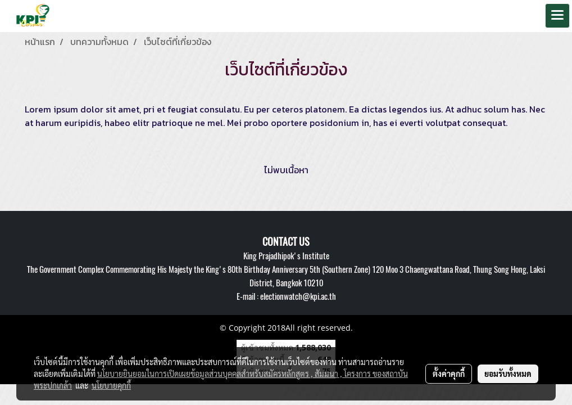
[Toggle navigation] (557, 15)
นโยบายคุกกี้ (111, 385)
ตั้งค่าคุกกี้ (449, 373)
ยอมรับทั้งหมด (508, 373)
